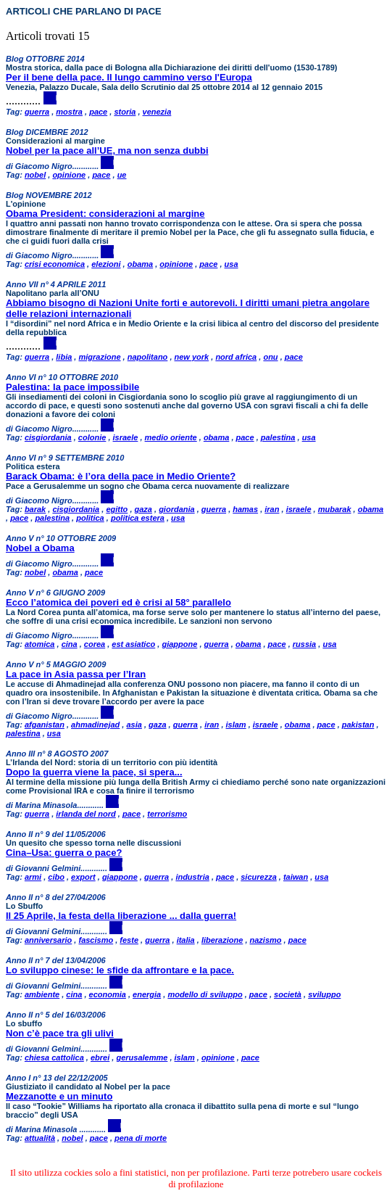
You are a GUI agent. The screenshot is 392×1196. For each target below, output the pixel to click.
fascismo (95, 940)
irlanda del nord (86, 813)
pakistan (358, 724)
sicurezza (259, 877)
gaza (143, 509)
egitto (117, 509)
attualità (40, 1138)
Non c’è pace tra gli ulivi (60, 1033)
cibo (56, 877)
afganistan (44, 724)
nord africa (236, 356)
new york (192, 356)
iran (271, 509)
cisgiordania (48, 437)
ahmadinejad (95, 724)
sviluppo (324, 994)
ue (122, 174)
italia (186, 940)
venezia (157, 111)
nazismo (266, 940)
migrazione (99, 356)
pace (98, 111)
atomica (40, 644)
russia (304, 644)
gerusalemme (141, 1057)
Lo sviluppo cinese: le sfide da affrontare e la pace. (120, 970)
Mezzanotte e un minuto (59, 1096)
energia (147, 994)
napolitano (148, 356)
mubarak (334, 509)
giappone (179, 644)
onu (270, 356)
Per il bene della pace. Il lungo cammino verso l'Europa (129, 77)
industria (192, 877)
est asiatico (133, 644)
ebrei (100, 1057)
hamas (245, 509)
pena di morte (140, 1138)
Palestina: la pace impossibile (72, 387)
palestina (278, 437)
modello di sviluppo (204, 994)
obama (140, 264)
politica (90, 518)
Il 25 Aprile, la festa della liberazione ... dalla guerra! (121, 915)
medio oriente (171, 437)
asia (133, 724)
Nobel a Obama (40, 548)
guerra (37, 111)
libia (64, 356)
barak (35, 509)
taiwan (295, 877)
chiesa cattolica (54, 1057)
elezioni (105, 264)
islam (236, 724)
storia (124, 111)
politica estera (137, 518)
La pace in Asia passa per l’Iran (76, 674)
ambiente (42, 994)
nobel (35, 174)
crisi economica (55, 264)
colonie (92, 437)
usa (231, 264)
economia (107, 994)
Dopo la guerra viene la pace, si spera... (94, 772)
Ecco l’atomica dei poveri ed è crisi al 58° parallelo (118, 602)
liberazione (222, 940)
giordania (177, 509)
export (83, 877)
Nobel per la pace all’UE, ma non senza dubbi (107, 150)
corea (94, 644)
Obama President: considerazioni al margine (105, 213)
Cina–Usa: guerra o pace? (64, 852)
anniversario (48, 940)
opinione (69, 174)
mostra (69, 111)
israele (125, 437)
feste (129, 940)
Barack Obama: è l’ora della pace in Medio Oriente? (120, 476)
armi (33, 877)
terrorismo (167, 813)
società (287, 994)
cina (70, 644)
